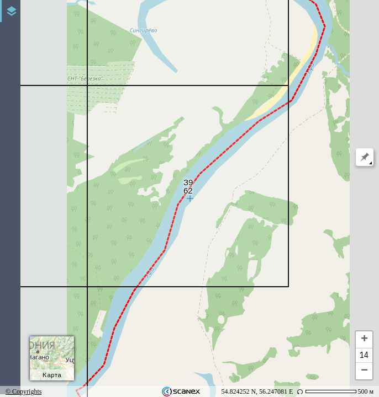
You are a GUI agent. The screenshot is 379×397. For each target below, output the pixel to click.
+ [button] (364, 339)
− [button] (364, 371)
